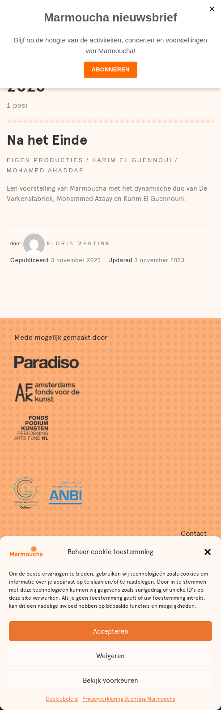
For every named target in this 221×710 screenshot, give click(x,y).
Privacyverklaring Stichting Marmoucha (128, 699)
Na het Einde (47, 140)
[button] (207, 551)
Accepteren (110, 631)
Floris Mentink (79, 243)
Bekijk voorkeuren (110, 681)
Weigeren (110, 656)
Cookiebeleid (62, 699)
